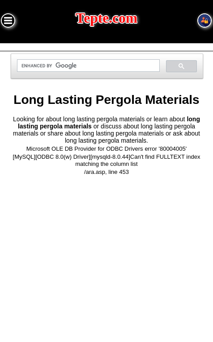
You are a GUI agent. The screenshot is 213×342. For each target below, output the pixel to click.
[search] (87, 66)
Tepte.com (106, 18)
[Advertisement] (106, 260)
